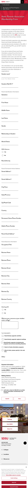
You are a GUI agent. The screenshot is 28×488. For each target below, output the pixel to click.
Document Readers (13, 467)
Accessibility (4, 467)
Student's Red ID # (7, 84)
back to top (25, 443)
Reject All (14, 485)
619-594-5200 (4, 442)
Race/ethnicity (5, 161)
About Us (9, 429)
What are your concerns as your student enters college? (12, 319)
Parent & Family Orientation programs (14, 347)
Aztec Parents (6, 9)
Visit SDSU (10, 424)
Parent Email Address (8, 234)
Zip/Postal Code (6, 203)
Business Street (6, 268)
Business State (5, 284)
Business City (5, 276)
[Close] (26, 470)
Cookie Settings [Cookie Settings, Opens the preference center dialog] (14, 481)
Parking (10, 419)
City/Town (4, 187)
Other (3, 357)
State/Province (5, 195)
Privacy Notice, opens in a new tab (13, 478)
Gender (3, 126)
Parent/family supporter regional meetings (15, 339)
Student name (5, 74)
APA (16, 35)
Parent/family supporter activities (12, 335)
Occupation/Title (6, 245)
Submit (7, 398)
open (22, 1)
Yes (5, 152)
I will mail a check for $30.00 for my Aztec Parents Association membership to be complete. (14, 391)
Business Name (5, 252)
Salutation (4, 95)
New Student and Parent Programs (11, 7)
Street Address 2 (6, 179)
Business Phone (6, 260)
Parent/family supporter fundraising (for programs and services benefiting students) (15, 343)
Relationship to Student (8, 134)
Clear (19, 398)
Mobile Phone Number (8, 226)
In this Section (6, 5)
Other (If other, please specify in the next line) (14, 351)
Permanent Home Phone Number (11, 218)
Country (3, 210)
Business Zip (5, 291)
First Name (4, 102)
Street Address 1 (6, 171)
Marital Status (5, 141)
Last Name (4, 118)
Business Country (6, 299)
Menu (26, 1)
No (5, 155)
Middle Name (5, 110)
